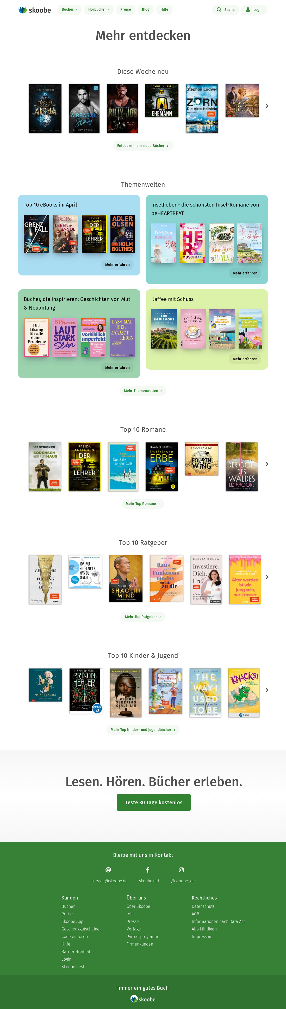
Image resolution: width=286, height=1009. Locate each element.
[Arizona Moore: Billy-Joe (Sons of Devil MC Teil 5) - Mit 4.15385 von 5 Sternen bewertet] (122, 108)
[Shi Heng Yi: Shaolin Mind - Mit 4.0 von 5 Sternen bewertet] (126, 578)
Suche (226, 9)
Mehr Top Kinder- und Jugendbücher (143, 730)
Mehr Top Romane (143, 504)
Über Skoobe (138, 906)
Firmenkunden (140, 944)
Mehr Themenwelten (143, 391)
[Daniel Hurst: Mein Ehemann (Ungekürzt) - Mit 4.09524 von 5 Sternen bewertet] (162, 100)
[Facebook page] (149, 875)
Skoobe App (72, 921)
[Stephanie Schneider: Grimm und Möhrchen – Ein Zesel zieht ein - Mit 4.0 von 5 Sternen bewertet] (165, 691)
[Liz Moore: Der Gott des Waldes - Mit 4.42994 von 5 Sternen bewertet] (241, 467)
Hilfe (164, 9)
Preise (125, 9)
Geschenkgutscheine (80, 929)
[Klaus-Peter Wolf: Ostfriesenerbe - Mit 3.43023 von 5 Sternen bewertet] (161, 467)
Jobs (130, 913)
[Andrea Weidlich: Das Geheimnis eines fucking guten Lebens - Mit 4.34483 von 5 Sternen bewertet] (45, 579)
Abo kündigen (204, 929)
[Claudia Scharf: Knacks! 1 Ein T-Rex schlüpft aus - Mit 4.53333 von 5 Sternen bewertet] (244, 693)
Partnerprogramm (143, 936)
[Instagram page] (182, 875)
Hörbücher (97, 9)
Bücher (68, 9)
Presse (133, 921)
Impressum (202, 936)
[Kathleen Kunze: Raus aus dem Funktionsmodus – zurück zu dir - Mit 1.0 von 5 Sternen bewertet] (166, 578)
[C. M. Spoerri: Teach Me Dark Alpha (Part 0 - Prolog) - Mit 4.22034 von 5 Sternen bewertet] (45, 108)
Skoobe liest (72, 966)
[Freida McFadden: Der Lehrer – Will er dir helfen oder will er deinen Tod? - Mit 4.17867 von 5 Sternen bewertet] (84, 467)
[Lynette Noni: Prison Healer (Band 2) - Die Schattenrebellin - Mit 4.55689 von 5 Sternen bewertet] (86, 691)
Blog (146, 9)
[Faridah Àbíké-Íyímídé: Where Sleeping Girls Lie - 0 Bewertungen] (126, 693)
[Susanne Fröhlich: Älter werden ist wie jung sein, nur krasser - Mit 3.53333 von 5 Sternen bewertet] (245, 579)
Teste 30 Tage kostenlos (154, 802)
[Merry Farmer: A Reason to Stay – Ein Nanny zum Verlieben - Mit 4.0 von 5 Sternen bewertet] (84, 108)
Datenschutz (203, 906)
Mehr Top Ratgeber (143, 617)
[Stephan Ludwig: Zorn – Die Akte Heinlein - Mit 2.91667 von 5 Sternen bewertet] (202, 108)
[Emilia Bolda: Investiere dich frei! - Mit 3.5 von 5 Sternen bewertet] (206, 579)
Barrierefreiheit (75, 951)
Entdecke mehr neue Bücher (143, 146)
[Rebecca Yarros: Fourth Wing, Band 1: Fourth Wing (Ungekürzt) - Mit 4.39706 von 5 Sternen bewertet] (202, 459)
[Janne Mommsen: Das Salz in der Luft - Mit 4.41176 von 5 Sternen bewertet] (122, 467)
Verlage (134, 929)
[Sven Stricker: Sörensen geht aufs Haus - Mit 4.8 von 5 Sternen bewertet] (45, 467)
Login (254, 9)
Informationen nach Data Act (218, 921)
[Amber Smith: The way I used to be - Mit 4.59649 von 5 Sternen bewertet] (205, 693)
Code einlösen (74, 936)
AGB (195, 913)
